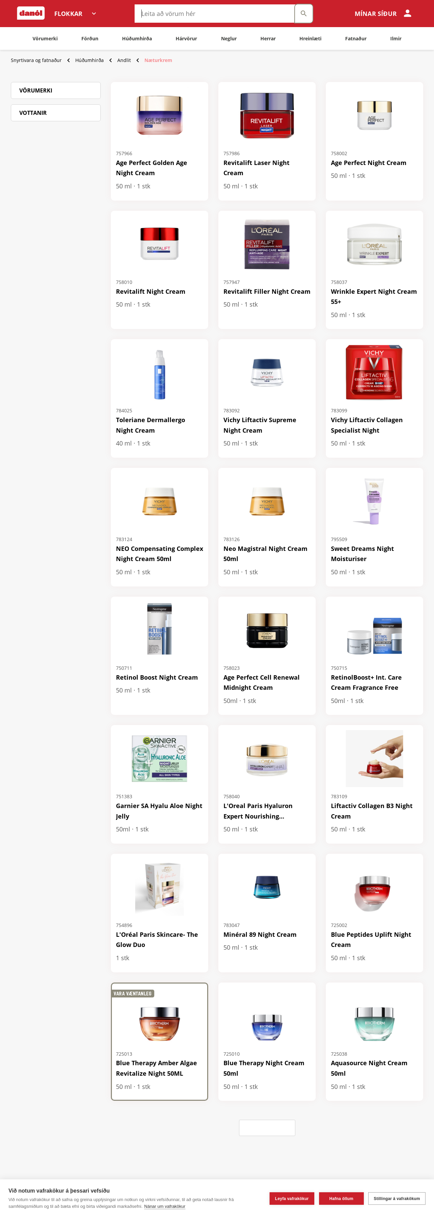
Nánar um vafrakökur (164, 1206)
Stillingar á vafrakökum (397, 1198)
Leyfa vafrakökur (292, 1198)
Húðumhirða (89, 60)
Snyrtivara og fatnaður (36, 60)
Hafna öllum (341, 1198)
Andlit (124, 60)
